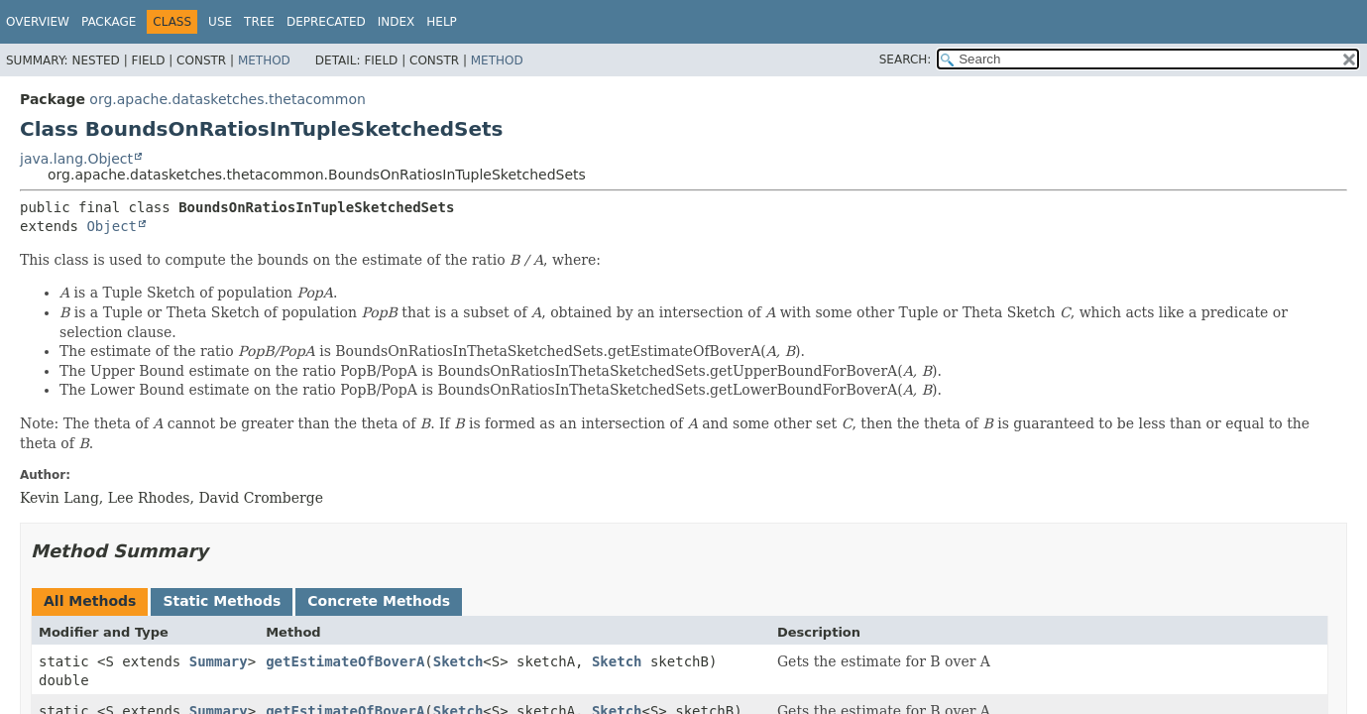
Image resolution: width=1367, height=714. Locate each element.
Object (111, 226)
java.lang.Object (76, 159)
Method (264, 60)
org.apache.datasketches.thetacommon (227, 99)
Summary (218, 661)
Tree (259, 22)
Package (108, 22)
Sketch (458, 661)
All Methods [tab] (90, 601)
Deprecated (326, 22)
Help (441, 22)
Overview (37, 22)
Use (220, 22)
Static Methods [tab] (222, 601)
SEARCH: (905, 59)
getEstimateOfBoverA (345, 661)
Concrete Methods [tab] (378, 601)
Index (396, 22)
